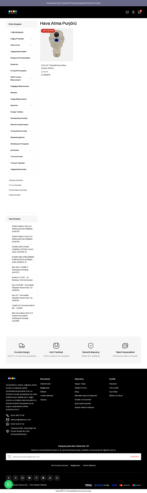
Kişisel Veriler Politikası (84, 407)
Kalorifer (14, 105)
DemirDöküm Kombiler (18, 190)
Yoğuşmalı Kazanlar (18, 169)
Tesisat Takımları (17, 163)
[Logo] (12, 12)
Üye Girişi (113, 392)
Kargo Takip (80, 384)
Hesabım (113, 384)
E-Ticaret (67, 491)
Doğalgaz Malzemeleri (19, 86)
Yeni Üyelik (114, 388)
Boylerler (14, 64)
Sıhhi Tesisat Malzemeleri (15, 78)
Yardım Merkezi (46, 396)
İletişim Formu (81, 388)
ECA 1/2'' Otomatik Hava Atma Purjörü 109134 (53, 66)
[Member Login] (133, 12)
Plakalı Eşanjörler (17, 137)
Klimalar (13, 92)
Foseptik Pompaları (18, 71)
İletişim (43, 392)
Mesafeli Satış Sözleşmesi (86, 396)
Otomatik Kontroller (18, 131)
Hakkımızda (45, 384)
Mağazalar (45, 388)
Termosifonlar (16, 156)
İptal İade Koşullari (83, 403)
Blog (77, 392)
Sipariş (43, 400)
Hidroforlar (15, 45)
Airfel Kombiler (15, 195)
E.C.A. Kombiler (16, 185)
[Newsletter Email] (73, 456)
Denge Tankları (16, 112)
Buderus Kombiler (16, 180)
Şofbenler (14, 150)
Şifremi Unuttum (116, 396)
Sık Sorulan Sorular (59, 465)
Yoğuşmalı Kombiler (18, 51)
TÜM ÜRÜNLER (16, 32)
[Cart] (139, 12)
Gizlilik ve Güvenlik (83, 400)
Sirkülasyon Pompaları (19, 144)
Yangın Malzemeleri (18, 99)
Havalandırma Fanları (19, 118)
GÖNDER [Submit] (134, 457)
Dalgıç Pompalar (17, 39)
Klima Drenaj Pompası (19, 124)
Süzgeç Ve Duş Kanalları (20, 58)
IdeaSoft (59, 491)
